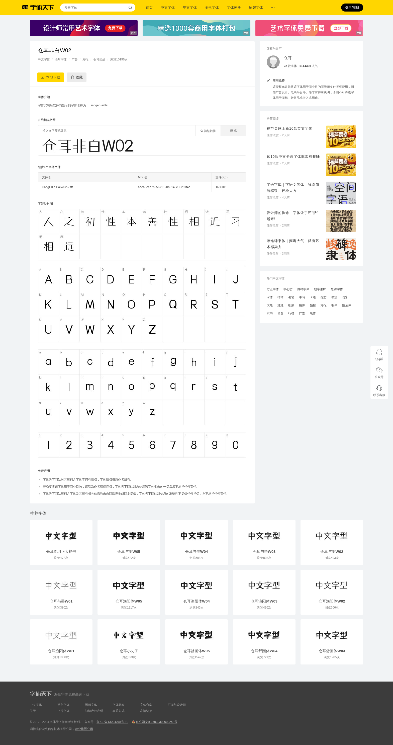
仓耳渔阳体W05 (129, 601)
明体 (334, 305)
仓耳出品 (99, 59)
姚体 (302, 305)
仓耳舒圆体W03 (332, 651)
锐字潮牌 (320, 289)
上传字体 (63, 711)
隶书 (270, 313)
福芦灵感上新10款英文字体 (290, 128)
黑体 (313, 313)
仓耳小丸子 (129, 651)
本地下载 (53, 77)
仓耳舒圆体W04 (264, 651)
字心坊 (287, 289)
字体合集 (146, 705)
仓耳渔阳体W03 (264, 601)
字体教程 (119, 705)
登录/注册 (352, 7)
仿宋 (345, 297)
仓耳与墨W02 (332, 551)
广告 (75, 59)
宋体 (270, 297)
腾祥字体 (303, 289)
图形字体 (212, 8)
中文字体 (168, 8)
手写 (302, 297)
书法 (334, 297)
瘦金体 (346, 305)
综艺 (324, 297)
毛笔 (291, 297)
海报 (85, 59)
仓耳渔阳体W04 (196, 601)
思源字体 (337, 289)
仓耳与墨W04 (196, 551)
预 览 (233, 130)
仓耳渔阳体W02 (332, 601)
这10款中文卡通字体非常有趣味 (293, 157)
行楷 (291, 313)
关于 (33, 711)
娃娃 (280, 305)
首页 (149, 8)
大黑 (270, 305)
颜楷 (313, 305)
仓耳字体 (61, 59)
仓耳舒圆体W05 (196, 651)
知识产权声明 (94, 711)
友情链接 (146, 711)
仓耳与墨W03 (264, 551)
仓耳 (288, 58)
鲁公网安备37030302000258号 (156, 722)
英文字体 (190, 8)
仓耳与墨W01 (61, 601)
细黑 (291, 305)
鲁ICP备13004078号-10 (112, 722)
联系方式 (119, 711)
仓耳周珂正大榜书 (61, 551)
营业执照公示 (84, 729)
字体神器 (234, 8)
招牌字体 (256, 8)
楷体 (280, 297)
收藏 (79, 77)
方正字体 (273, 289)
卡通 (313, 297)
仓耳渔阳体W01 (61, 651)
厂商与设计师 (177, 705)
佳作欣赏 (273, 135)
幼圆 (280, 313)
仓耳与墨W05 (129, 551)
